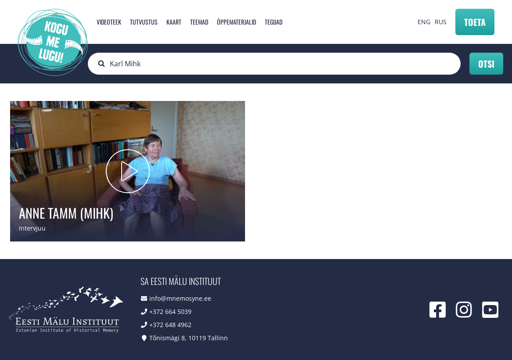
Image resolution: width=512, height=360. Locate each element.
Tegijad (273, 21)
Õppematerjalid (236, 21)
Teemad (199, 21)
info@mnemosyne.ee (180, 298)
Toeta (475, 22)
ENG (424, 22)
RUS (441, 22)
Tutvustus (144, 21)
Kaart (173, 21)
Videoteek (109, 21)
